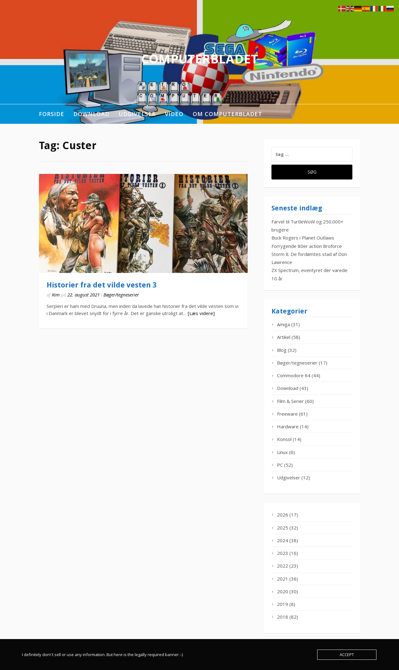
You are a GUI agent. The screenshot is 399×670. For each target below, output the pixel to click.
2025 (282, 528)
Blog (282, 350)
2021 (282, 579)
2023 (282, 553)
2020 (282, 591)
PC (280, 465)
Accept (347, 654)
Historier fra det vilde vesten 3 (102, 285)
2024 (282, 540)
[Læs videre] (201, 313)
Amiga (283, 324)
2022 (282, 566)
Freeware (287, 414)
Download (91, 114)
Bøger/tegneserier (121, 295)
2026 (282, 515)
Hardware (288, 426)
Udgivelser (137, 114)
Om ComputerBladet (227, 114)
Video (174, 114)
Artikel (283, 337)
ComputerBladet (199, 58)
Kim (56, 295)
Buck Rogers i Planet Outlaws (302, 238)
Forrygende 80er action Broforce (306, 246)
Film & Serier (290, 401)
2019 (282, 604)
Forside (51, 114)
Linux (282, 452)
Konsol (284, 439)
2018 (282, 617)
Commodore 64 (293, 375)
